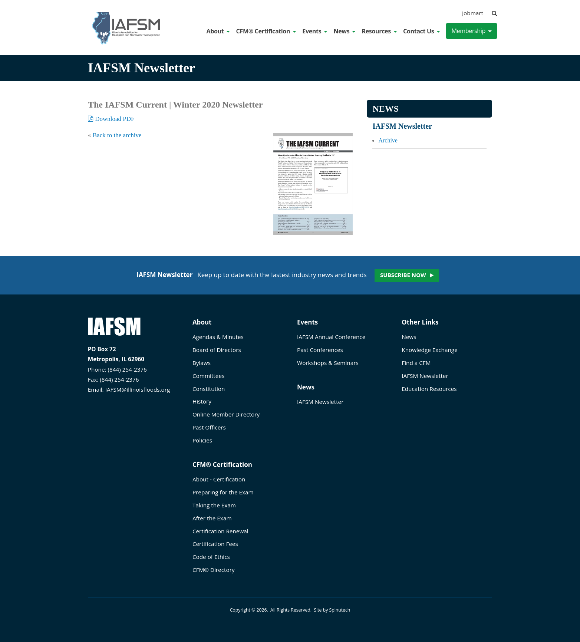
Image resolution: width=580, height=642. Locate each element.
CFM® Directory (213, 569)
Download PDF (111, 118)
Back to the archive (117, 135)
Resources (379, 31)
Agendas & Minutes (218, 336)
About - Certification (218, 479)
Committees (208, 375)
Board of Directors (216, 349)
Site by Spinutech (332, 610)
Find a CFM (416, 362)
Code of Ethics (211, 556)
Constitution (208, 388)
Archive (388, 140)
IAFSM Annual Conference (331, 336)
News (344, 31)
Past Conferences (320, 349)
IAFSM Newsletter (402, 126)
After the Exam (212, 518)
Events (314, 31)
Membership (471, 31)
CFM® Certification (266, 31)
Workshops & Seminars (328, 362)
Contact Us (421, 31)
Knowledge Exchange (429, 349)
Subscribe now (403, 275)
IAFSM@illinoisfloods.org (137, 389)
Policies (202, 440)
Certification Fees (215, 543)
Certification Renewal (220, 531)
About (218, 31)
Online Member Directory (226, 414)
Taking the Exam (214, 505)
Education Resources (429, 388)
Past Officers (209, 427)
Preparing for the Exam (223, 492)
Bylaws (201, 362)
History (201, 401)
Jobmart (472, 13)
